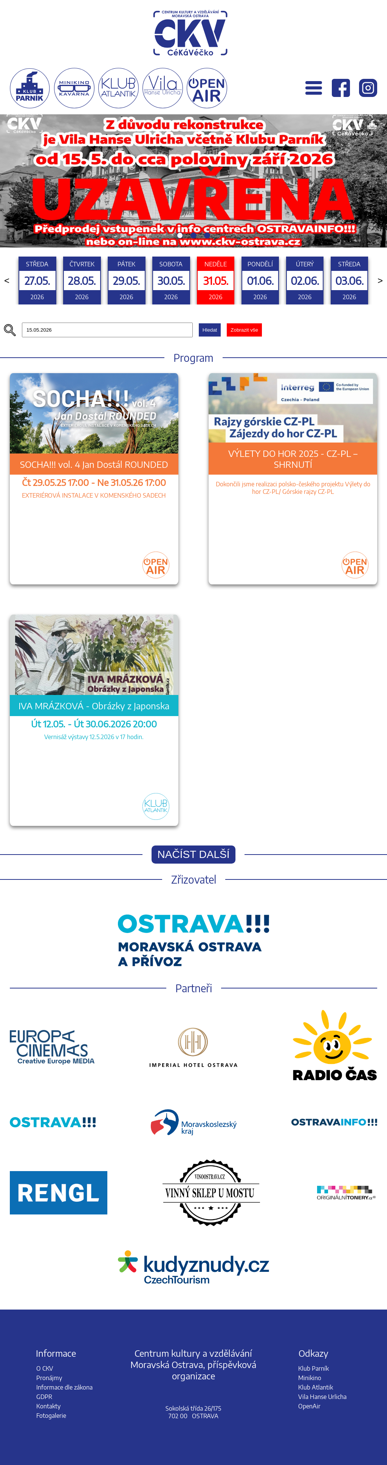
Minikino (309, 1378)
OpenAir (309, 1406)
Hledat (210, 330)
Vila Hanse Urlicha (322, 1396)
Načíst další (194, 854)
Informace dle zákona (64, 1387)
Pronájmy (49, 1378)
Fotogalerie (51, 1415)
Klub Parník (313, 1368)
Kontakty (48, 1406)
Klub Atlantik (315, 1387)
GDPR (44, 1396)
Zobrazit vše (244, 330)
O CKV (44, 1368)
